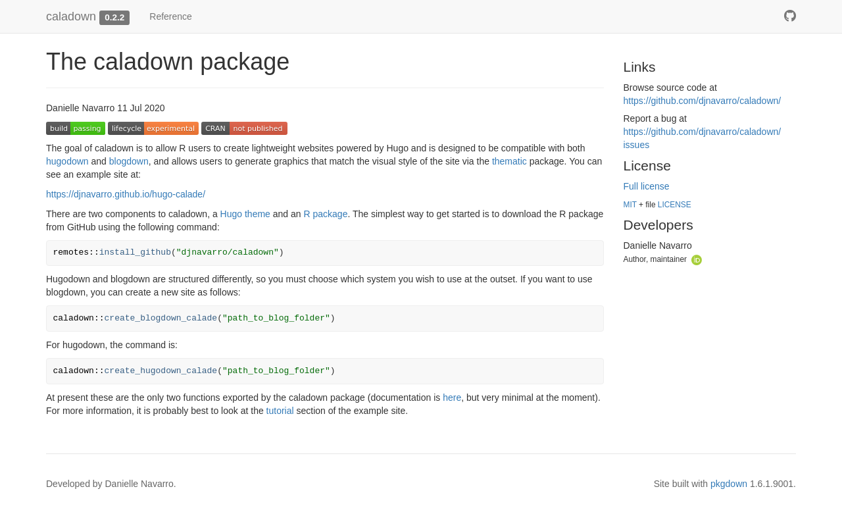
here (452, 397)
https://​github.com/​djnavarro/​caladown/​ (702, 100)
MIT (630, 204)
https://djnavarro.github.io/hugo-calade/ (125, 194)
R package (325, 214)
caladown (71, 16)
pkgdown (728, 483)
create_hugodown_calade (161, 371)
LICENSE (674, 204)
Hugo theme (245, 214)
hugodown (67, 161)
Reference (170, 16)
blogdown (129, 161)
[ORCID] (697, 258)
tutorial (280, 410)
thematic (509, 161)
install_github (135, 252)
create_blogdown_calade (161, 318)
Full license (647, 186)
